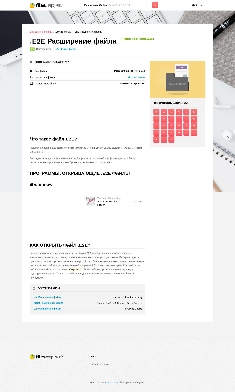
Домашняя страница (41, 31)
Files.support (112, 382)
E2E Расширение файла (88, 31)
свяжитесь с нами (99, 364)
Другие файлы (63, 31)
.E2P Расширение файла (47, 308)
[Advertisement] (87, 112)
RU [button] (195, 5)
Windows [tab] (41, 185)
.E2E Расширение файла (47, 297)
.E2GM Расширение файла (48, 303)
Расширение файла (95, 5)
